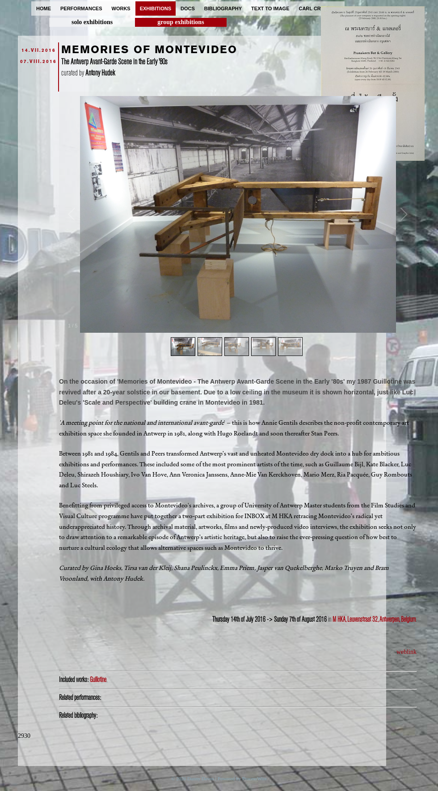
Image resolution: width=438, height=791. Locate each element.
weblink (406, 652)
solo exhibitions (92, 22)
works (121, 8)
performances (81, 8)
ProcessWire (254, 778)
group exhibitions (180, 22)
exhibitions (155, 8)
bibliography (223, 8)
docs (188, 8)
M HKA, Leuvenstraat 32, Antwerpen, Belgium (374, 619)
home (43, 8)
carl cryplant (319, 8)
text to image (270, 8)
